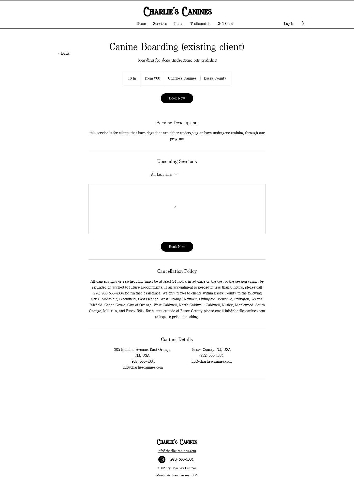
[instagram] (161, 459)
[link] (177, 98)
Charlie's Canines (177, 11)
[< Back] (64, 53)
